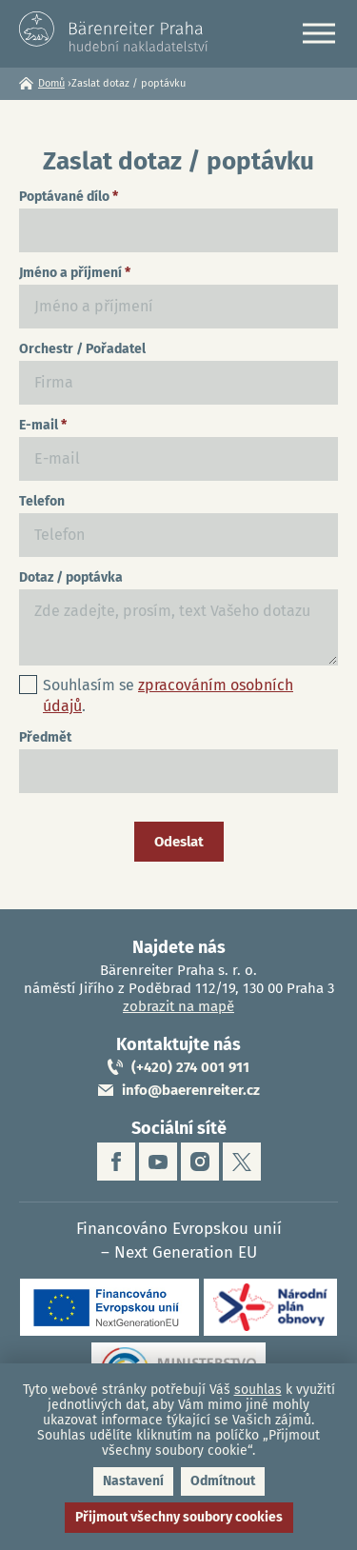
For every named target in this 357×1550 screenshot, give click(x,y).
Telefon (42, 501)
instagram (200, 1162)
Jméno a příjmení (74, 273)
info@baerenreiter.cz (191, 1090)
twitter (242, 1162)
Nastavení (133, 1481)
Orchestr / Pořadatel (82, 349)
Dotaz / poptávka (71, 577)
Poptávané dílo (68, 197)
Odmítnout (222, 1481)
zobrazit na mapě (178, 1006)
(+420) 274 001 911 (190, 1067)
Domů (51, 83)
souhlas (258, 1389)
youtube (158, 1162)
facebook (116, 1162)
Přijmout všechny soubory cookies (179, 1517)
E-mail (43, 425)
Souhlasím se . (168, 695)
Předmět (45, 737)
